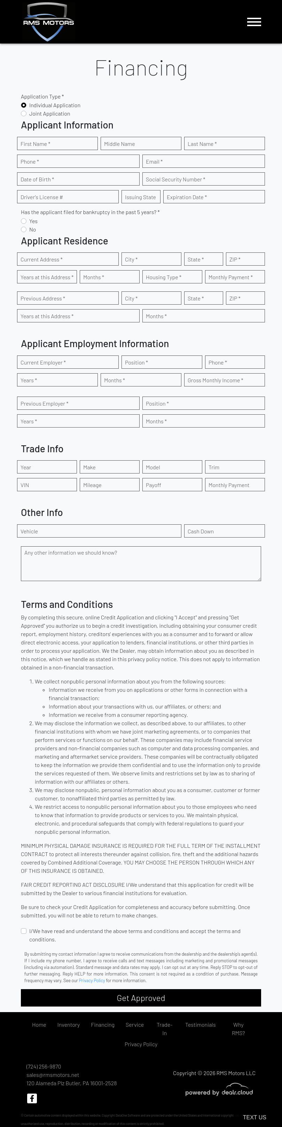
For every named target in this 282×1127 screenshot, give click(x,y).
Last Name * (202, 143)
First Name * (35, 143)
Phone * (30, 161)
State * (196, 259)
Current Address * (42, 259)
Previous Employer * (45, 403)
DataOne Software (128, 1115)
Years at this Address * (47, 277)
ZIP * (235, 259)
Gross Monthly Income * (215, 380)
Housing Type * (163, 277)
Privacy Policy (92, 980)
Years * (29, 380)
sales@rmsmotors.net (52, 1074)
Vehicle (29, 531)
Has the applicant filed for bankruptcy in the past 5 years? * (90, 212)
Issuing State (140, 197)
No (32, 229)
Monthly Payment (229, 485)
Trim (214, 467)
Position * (136, 362)
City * (131, 259)
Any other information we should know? (70, 552)
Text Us (254, 1117)
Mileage (92, 485)
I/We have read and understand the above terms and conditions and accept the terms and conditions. (135, 935)
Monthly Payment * (231, 277)
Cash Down (201, 531)
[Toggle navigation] (254, 22)
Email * (154, 161)
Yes (33, 221)
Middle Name (119, 143)
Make (89, 467)
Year (26, 467)
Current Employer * (43, 362)
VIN (25, 485)
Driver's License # (42, 197)
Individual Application (54, 105)
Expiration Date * (187, 197)
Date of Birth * (37, 179)
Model (153, 467)
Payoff (153, 485)
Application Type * (42, 96)
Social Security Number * (175, 179)
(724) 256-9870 (43, 1066)
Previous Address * (43, 298)
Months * (93, 277)
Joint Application (49, 113)
